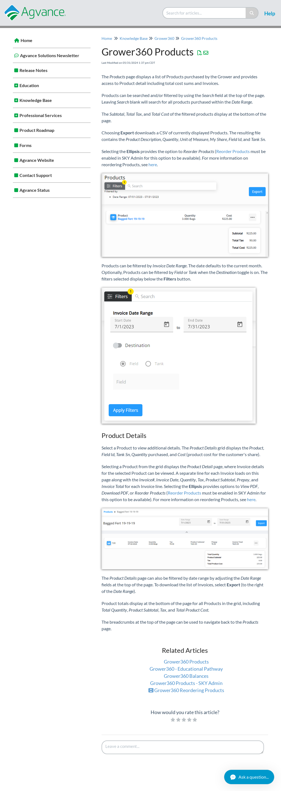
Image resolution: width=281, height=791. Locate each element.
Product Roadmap (36, 130)
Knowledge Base (35, 100)
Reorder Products (233, 151)
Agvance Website (36, 160)
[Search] (252, 13)
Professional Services (40, 115)
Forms (25, 145)
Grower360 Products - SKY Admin (186, 683)
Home (26, 40)
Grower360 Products (199, 38)
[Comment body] (183, 747)
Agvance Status (34, 190)
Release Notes (33, 70)
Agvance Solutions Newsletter (49, 55)
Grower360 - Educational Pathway (186, 669)
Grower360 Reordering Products (186, 690)
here (152, 164)
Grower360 (164, 38)
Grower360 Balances (186, 676)
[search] (204, 13)
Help (269, 13)
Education (29, 85)
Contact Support (35, 175)
